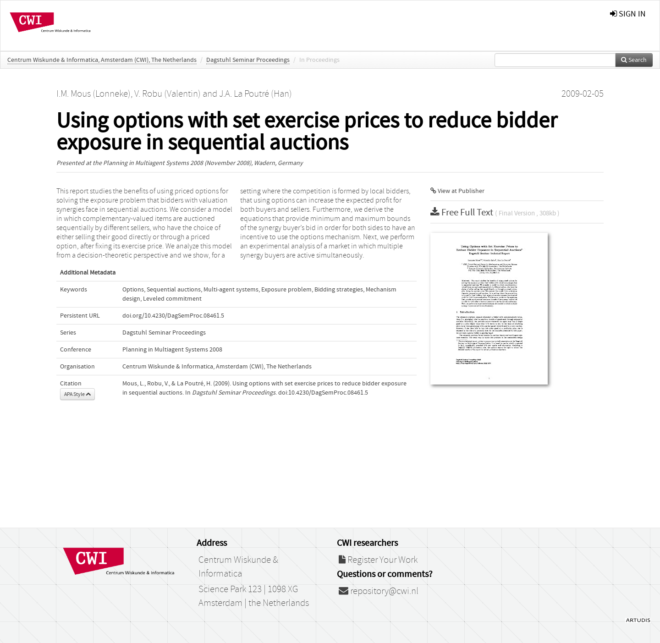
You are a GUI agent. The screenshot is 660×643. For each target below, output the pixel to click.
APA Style (77, 394)
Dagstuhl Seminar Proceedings (248, 60)
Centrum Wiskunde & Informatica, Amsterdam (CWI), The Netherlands (102, 60)
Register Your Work (378, 560)
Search (634, 60)
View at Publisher (457, 191)
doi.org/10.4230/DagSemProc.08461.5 (173, 315)
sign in (628, 14)
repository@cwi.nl (378, 591)
